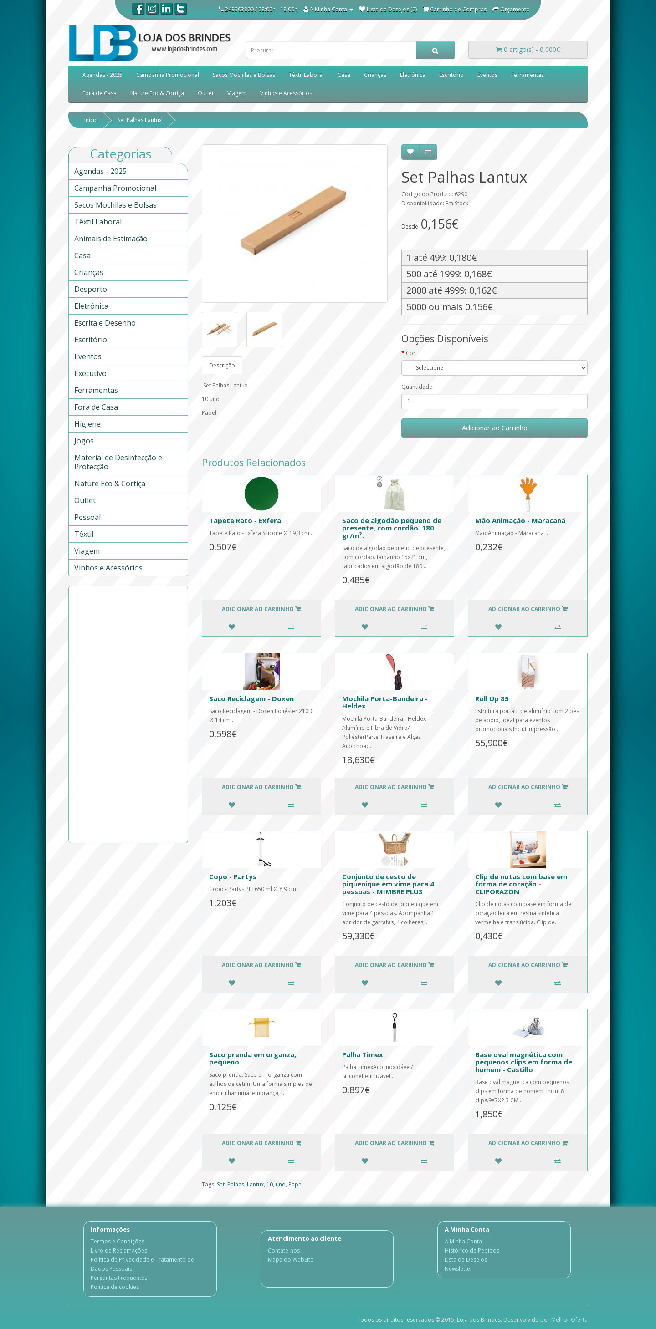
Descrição (222, 365)
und (281, 1184)
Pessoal (87, 517)
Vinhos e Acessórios (286, 93)
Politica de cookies (115, 1287)
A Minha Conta (463, 1241)
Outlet (206, 93)
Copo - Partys (232, 876)
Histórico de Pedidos (472, 1250)
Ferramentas (527, 75)
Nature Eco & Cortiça (157, 93)
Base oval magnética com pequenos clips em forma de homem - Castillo (523, 1062)
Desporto (90, 289)
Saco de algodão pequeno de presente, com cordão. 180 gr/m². (391, 528)
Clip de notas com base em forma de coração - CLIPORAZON (521, 884)
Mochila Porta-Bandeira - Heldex (385, 702)
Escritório (451, 75)
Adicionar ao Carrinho (495, 427)
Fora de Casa (99, 93)
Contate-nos (284, 1250)
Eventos (487, 75)
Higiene (87, 424)
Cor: (411, 353)
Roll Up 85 (492, 698)
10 (269, 1184)
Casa (344, 75)
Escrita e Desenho (105, 323)
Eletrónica (412, 75)
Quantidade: (417, 387)
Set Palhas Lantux (140, 120)
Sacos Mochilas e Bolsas (244, 75)
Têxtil (83, 534)
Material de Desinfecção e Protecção (118, 462)
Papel (295, 1184)
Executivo (90, 373)
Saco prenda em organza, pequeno (252, 1058)
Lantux (255, 1184)
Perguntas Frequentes (119, 1278)
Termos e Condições (117, 1241)
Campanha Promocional (167, 75)
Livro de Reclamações (119, 1250)
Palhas (235, 1184)
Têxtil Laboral (306, 75)
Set (221, 1184)
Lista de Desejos (466, 1259)
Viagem (236, 93)
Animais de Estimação (111, 239)
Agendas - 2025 (102, 75)
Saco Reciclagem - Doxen (251, 698)
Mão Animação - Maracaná (520, 520)
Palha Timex (362, 1054)
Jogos (84, 441)
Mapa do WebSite (290, 1259)
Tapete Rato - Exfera (245, 520)
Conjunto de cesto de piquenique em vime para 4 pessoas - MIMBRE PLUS (388, 884)
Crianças (375, 75)
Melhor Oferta (569, 1320)
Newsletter (458, 1269)
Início (91, 120)
